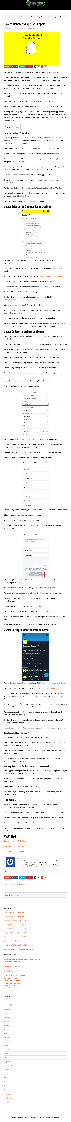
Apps (5, 1001)
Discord (6, 1013)
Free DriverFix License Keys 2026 (16, 945)
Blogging (7, 1009)
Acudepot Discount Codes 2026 (15, 921)
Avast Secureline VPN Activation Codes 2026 (19, 949)
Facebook (7, 1017)
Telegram (7, 1078)
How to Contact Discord (14, 851)
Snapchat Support (48, 688)
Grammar (7, 1025)
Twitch (6, 1086)
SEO (5, 1057)
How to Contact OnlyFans (15, 841)
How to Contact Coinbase (14, 846)
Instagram (7, 1037)
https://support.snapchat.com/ (51, 276)
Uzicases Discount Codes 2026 (15, 937)
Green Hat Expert (35, 3)
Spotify (6, 1070)
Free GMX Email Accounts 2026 (15, 929)
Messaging (7, 1041)
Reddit (6, 1053)
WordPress (8, 1098)
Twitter (6, 1090)
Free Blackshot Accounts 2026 (14, 925)
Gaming (6, 1021)
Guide (6, 1029)
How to (15, 884)
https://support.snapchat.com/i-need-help (21, 300)
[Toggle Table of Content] (16, 127)
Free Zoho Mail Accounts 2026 (14, 917)
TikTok (6, 1082)
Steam (6, 1074)
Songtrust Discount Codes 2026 (15, 933)
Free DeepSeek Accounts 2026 (14, 913)
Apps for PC (8, 1005)
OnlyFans (7, 1045)
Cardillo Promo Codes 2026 (13, 941)
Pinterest (7, 1049)
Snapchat (22, 884)
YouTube (7, 1102)
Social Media (8, 1066)
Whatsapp (7, 1094)
